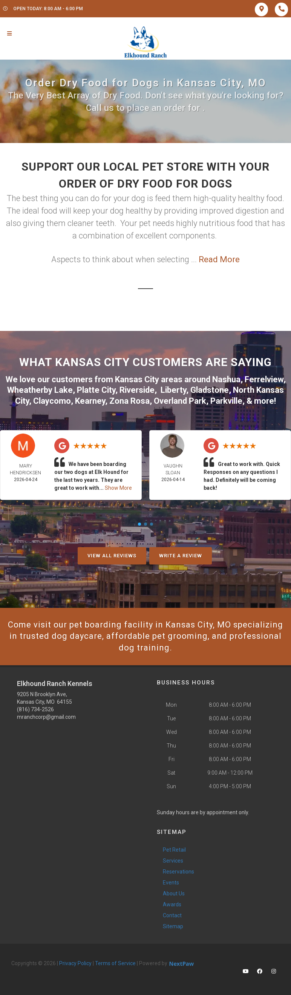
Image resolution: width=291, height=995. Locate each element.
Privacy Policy (75, 963)
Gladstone (209, 390)
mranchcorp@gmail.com (46, 717)
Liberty (173, 390)
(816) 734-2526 (35, 709)
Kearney (90, 401)
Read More (219, 259)
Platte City (96, 390)
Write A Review (180, 555)
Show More (118, 488)
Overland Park (180, 401)
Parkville (226, 401)
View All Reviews (111, 555)
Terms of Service (115, 963)
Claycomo (52, 401)
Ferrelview (264, 379)
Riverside (137, 390)
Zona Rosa (129, 401)
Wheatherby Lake (40, 390)
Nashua (226, 379)
